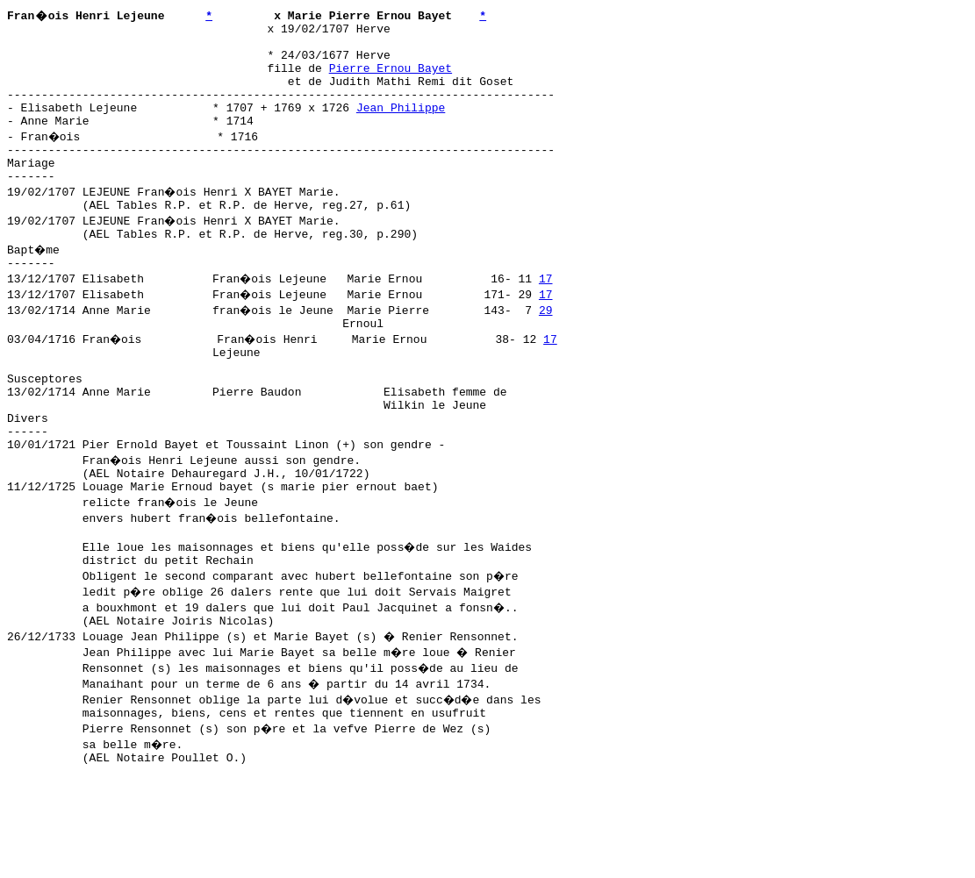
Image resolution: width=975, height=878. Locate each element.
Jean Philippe (400, 125)
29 (548, 346)
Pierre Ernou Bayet (390, 78)
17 (548, 315)
